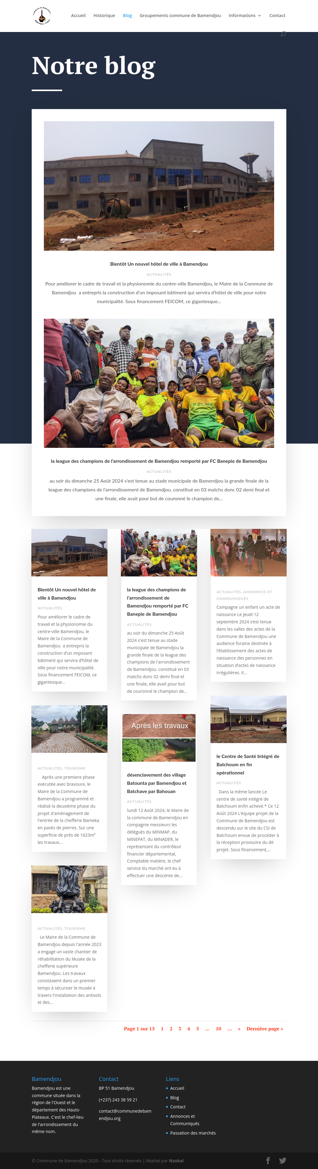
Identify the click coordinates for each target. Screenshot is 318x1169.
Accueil (78, 15)
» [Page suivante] (239, 1028)
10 (218, 1028)
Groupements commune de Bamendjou (180, 15)
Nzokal (176, 1161)
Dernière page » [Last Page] (265, 1028)
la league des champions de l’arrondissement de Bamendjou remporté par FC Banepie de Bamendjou (159, 461)
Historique (104, 15)
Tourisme (75, 768)
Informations (242, 15)
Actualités (159, 274)
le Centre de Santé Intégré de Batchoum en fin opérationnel (248, 764)
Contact (277, 15)
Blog (127, 15)
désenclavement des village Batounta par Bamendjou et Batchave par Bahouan (156, 783)
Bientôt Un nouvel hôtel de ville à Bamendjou (159, 264)
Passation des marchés (193, 1133)
